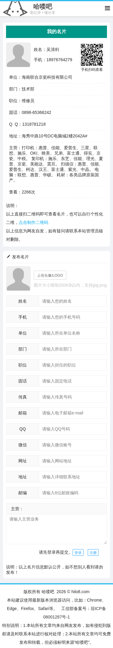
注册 (93, 553)
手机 (22, 317)
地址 (22, 476)
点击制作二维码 (33, 222)
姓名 (22, 301)
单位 (22, 333)
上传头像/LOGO (50, 275)
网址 (22, 460)
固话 (22, 381)
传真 (22, 397)
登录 (78, 553)
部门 (22, 349)
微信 (22, 444)
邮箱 (22, 413)
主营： (17, 508)
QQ (22, 428)
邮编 (22, 492)
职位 (22, 365)
